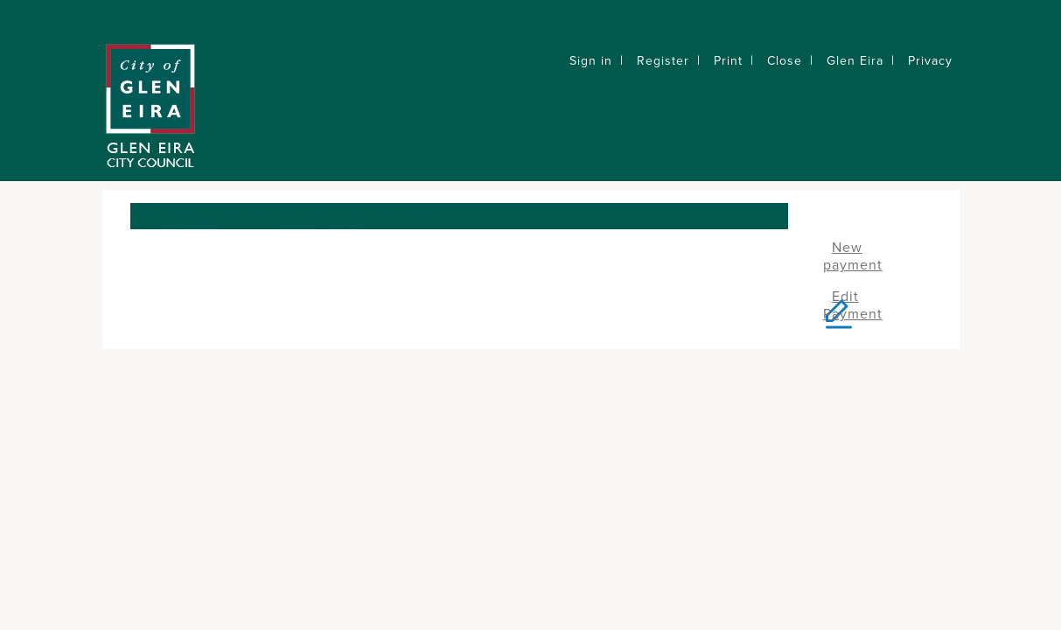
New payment (853, 256)
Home (145, 210)
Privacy (930, 60)
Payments (429, 210)
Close (784, 60)
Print (728, 60)
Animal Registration (190, 216)
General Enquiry (347, 216)
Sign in (590, 60)
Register (663, 60)
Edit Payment (853, 305)
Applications (249, 210)
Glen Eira (855, 60)
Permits (386, 210)
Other (467, 210)
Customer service (304, 216)
